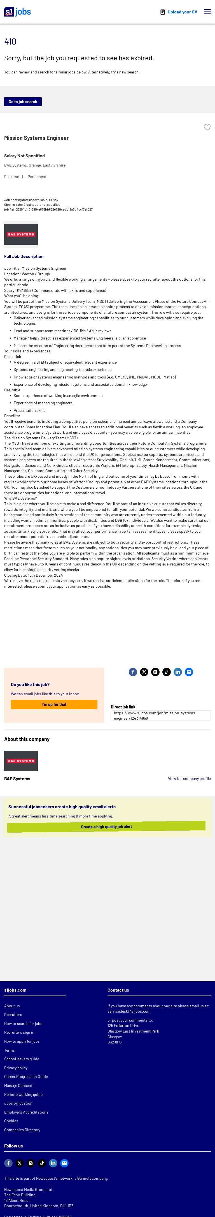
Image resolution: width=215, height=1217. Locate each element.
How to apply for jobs (22, 1041)
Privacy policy (15, 1067)
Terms (9, 1050)
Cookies (11, 1120)
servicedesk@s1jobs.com (129, 1011)
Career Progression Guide (26, 1076)
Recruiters (13, 1014)
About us (12, 1005)
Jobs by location (18, 1103)
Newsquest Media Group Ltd (28, 1189)
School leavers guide (21, 1058)
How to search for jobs (23, 1023)
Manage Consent (18, 1085)
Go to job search (23, 101)
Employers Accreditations (26, 1112)
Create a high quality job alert (104, 826)
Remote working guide (23, 1094)
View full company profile (189, 778)
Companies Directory (22, 1129)
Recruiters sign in (19, 1032)
